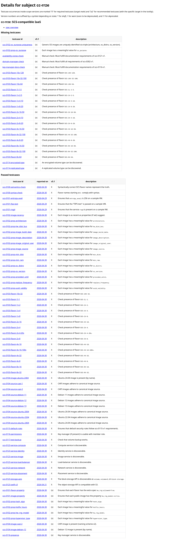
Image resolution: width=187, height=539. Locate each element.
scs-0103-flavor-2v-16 (12, 322)
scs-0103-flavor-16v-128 (13, 72)
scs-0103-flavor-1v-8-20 (13, 106)
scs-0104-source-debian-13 (14, 406)
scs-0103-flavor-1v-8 (11, 316)
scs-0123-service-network (14, 467)
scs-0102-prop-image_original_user (18, 243)
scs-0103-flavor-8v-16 (12, 366)
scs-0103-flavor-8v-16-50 (13, 145)
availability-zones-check (13, 56)
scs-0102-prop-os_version (14, 271)
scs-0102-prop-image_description (17, 237)
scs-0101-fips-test (10, 204)
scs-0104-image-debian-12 (14, 529)
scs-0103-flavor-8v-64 (12, 157)
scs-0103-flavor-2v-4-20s (13, 333)
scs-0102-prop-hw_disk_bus (15, 226)
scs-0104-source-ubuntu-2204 (16, 417)
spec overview (12, 27)
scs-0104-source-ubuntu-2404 (16, 423)
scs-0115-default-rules (12, 428)
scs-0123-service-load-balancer (16, 462)
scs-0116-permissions (12, 434)
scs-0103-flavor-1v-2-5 (12, 95)
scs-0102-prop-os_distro (13, 265)
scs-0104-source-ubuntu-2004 (16, 411)
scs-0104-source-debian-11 (14, 394)
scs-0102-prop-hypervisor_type (16, 518)
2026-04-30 (42, 187)
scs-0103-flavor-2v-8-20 (13, 123)
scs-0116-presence (11, 535)
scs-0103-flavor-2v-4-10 (13, 117)
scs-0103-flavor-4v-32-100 (14, 134)
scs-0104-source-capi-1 (13, 383)
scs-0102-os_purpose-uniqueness (17, 44)
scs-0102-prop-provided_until (16, 277)
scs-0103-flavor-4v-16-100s (14, 350)
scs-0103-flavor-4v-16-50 (13, 129)
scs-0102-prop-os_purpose (14, 50)
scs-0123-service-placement (15, 473)
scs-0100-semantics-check (14, 187)
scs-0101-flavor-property (13, 490)
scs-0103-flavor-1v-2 (11, 305)
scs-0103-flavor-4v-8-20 (13, 140)
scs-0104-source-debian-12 (14, 400)
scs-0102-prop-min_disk (13, 254)
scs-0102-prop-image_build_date (17, 232)
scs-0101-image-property (14, 496)
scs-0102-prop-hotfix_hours (15, 507)
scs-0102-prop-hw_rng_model (16, 512)
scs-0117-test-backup (12, 439)
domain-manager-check (13, 61)
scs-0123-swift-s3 (10, 484)
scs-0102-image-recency (13, 215)
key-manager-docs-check (14, 67)
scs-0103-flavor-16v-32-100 (14, 78)
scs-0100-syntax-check (12, 192)
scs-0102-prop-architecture (14, 220)
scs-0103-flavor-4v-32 (12, 355)
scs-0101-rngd (9, 209)
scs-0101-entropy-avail (13, 198)
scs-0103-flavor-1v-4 (11, 310)
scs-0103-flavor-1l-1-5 (12, 89)
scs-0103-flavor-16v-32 (13, 293)
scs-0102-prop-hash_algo (14, 501)
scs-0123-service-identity (13, 451)
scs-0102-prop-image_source (15, 249)
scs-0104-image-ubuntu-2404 (16, 378)
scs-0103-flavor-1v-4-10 (13, 101)
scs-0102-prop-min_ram (13, 260)
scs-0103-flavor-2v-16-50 (13, 112)
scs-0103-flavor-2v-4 (11, 327)
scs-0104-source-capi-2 (13, 389)
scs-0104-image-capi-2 (12, 524)
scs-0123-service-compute (14, 445)
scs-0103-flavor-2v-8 (11, 338)
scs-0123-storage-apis (12, 479)
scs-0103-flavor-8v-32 (12, 372)
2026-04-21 (42, 484)
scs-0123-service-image (13, 456)
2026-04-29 (42, 198)
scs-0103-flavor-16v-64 (13, 84)
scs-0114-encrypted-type (13, 162)
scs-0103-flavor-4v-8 (11, 361)
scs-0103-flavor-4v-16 (12, 344)
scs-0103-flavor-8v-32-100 (14, 151)
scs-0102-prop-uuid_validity (15, 288)
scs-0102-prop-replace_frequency (17, 282)
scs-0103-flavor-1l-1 (11, 299)
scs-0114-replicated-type (13, 168)
